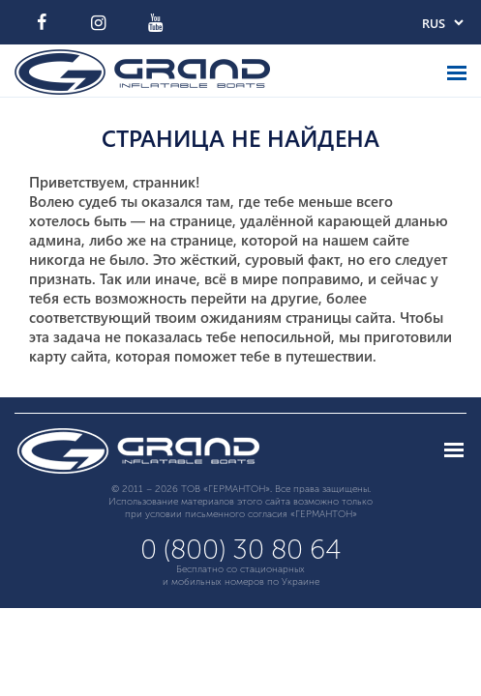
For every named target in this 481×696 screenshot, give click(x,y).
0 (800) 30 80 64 (241, 550)
